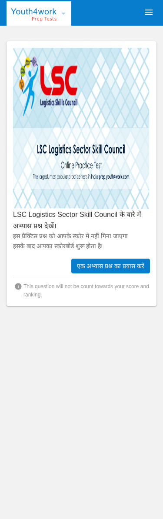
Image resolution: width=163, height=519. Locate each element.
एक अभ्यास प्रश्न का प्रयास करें (110, 266)
